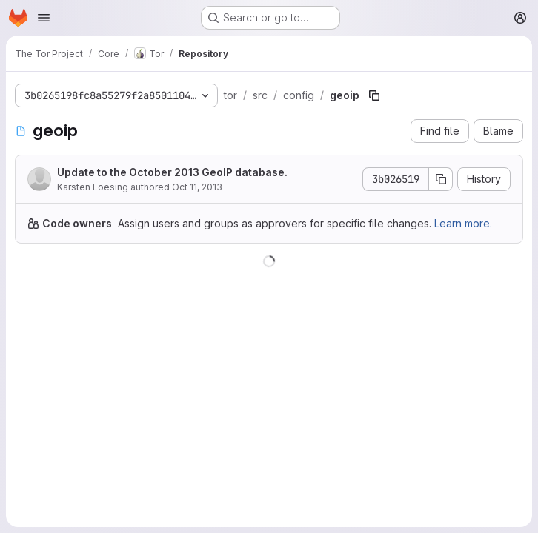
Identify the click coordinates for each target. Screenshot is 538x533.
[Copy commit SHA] (441, 179)
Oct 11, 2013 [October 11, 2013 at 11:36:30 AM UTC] (197, 186)
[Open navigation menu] (44, 18)
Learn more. (463, 223)
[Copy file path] (374, 95)
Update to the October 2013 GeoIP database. (172, 172)
